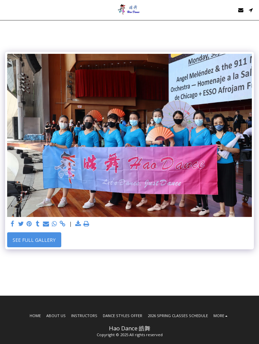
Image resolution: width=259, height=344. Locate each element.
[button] (7, 10)
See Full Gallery (34, 240)
